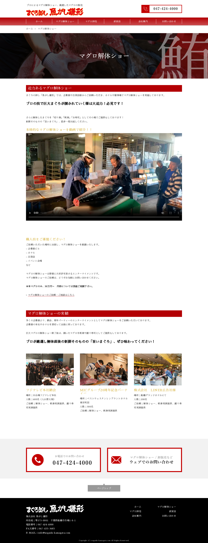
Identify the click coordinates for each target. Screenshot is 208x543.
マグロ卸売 (91, 21)
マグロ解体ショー (65, 21)
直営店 (117, 21)
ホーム (39, 21)
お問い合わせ (169, 21)
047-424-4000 (46, 524)
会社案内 (143, 21)
